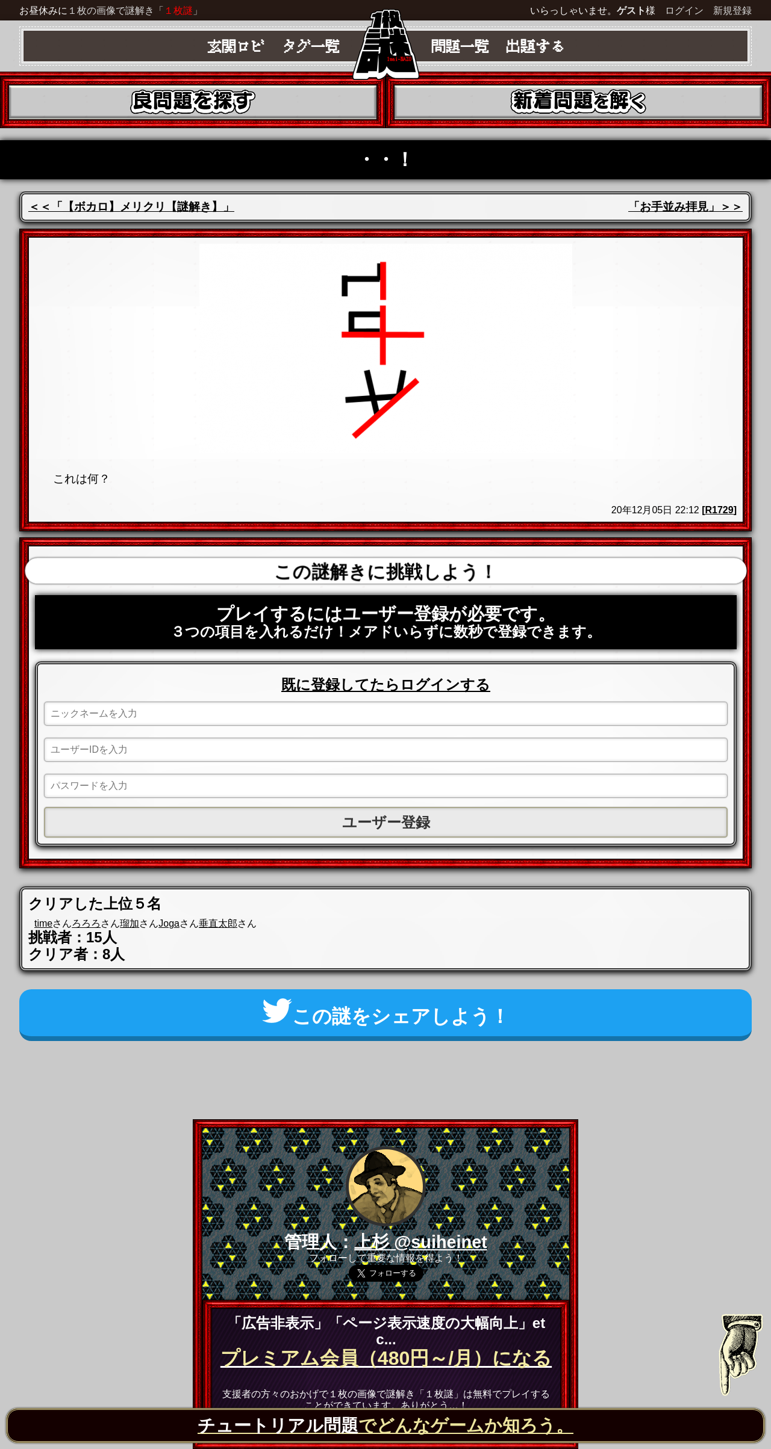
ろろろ (86, 923)
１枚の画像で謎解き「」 (134, 10)
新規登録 (732, 10)
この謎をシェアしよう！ (386, 1012)
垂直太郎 (218, 923)
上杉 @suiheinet (420, 1242)
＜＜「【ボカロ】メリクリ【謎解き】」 (131, 206)
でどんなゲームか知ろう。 (385, 1425)
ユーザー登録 (386, 822)
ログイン (684, 10)
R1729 (719, 510)
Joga (168, 923)
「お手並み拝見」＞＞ (685, 206)
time (43, 923)
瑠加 (129, 923)
